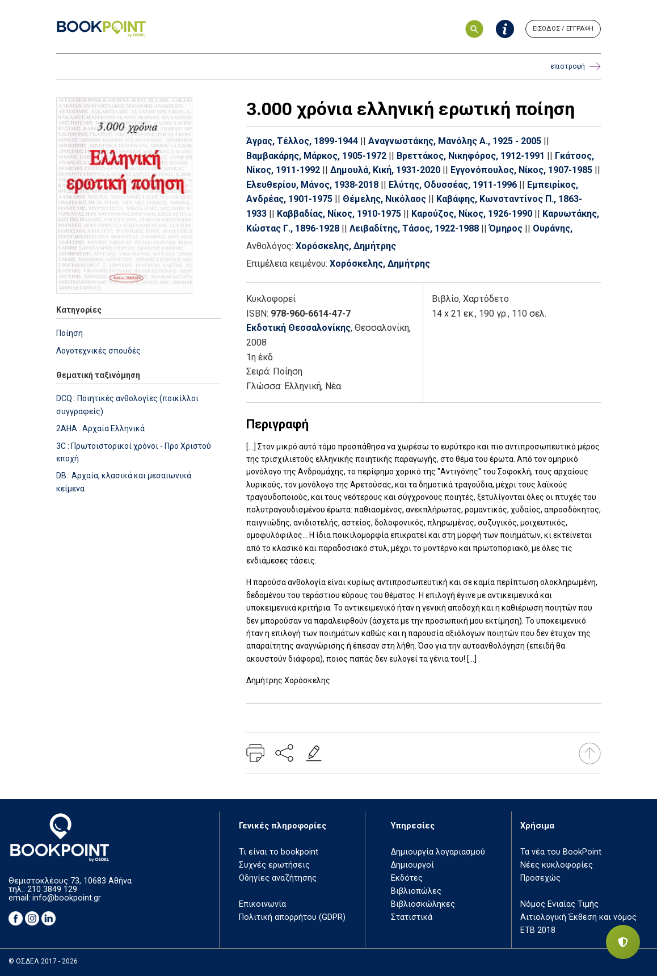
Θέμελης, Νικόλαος (384, 198)
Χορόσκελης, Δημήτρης (346, 246)
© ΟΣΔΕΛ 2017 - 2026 (43, 961)
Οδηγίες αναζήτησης (278, 878)
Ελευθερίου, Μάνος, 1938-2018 (312, 184)
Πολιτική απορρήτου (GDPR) (292, 917)
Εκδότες (407, 878)
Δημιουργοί (412, 865)
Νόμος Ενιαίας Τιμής (559, 904)
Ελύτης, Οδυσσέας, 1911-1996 (453, 184)
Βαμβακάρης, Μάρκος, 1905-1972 (316, 155)
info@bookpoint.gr (66, 898)
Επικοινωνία (262, 904)
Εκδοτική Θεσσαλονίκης (298, 327)
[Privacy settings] (623, 942)
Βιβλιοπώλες (416, 891)
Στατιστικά (411, 917)
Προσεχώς (540, 878)
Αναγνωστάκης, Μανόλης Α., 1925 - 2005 (454, 141)
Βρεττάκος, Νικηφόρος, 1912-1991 (471, 155)
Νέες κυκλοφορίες (556, 865)
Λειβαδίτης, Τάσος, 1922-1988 (414, 228)
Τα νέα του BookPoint (560, 852)
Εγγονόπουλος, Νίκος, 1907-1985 (521, 170)
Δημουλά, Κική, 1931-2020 (385, 170)
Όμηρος (506, 228)
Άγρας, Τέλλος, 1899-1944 (302, 141)
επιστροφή (575, 66)
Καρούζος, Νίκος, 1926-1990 (471, 213)
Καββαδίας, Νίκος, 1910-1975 (339, 213)
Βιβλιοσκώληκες (423, 904)
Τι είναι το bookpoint (278, 852)
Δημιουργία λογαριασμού (438, 852)
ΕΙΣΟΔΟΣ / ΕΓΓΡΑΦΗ (563, 28)
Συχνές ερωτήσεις (274, 865)
